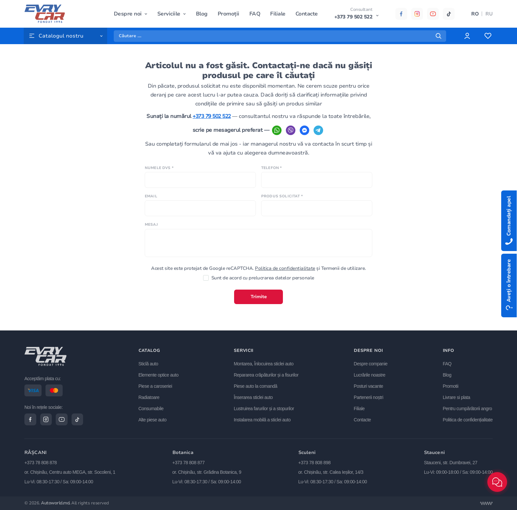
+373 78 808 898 (314, 462)
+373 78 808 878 (40, 462)
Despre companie (370, 363)
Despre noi (128, 13)
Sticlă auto (149, 363)
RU (489, 14)
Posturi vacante (368, 385)
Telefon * (271, 176)
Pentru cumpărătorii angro (467, 408)
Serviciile (168, 13)
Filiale (278, 13)
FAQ (254, 13)
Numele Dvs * (159, 176)
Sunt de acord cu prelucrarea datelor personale (258, 287)
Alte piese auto (153, 419)
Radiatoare (149, 397)
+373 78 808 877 (188, 462)
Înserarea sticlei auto (253, 397)
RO (475, 14)
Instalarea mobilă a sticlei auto (262, 419)
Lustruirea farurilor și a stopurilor (264, 408)
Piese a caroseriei (155, 385)
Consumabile (151, 408)
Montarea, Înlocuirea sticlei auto (264, 363)
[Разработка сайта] (486, 503)
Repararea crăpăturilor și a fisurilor (266, 374)
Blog (202, 13)
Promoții (228, 13)
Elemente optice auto (159, 374)
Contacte (306, 13)
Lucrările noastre (369, 374)
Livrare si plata (456, 397)
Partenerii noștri (368, 397)
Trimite (258, 306)
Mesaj (151, 233)
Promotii (450, 385)
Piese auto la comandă (256, 385)
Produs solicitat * (282, 205)
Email (151, 205)
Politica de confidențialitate (285, 277)
